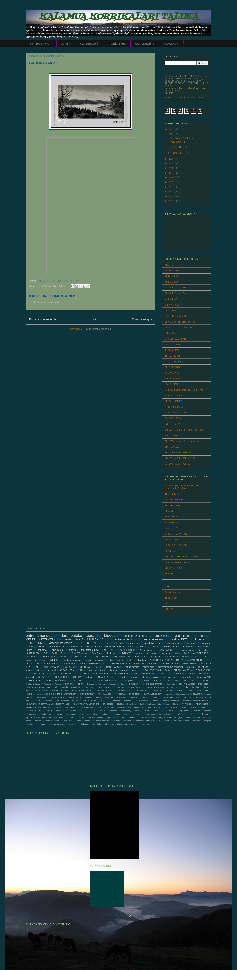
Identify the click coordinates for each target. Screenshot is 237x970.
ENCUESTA (121, 687)
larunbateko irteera (78, 635)
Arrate (205, 680)
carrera (134, 643)
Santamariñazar (87, 707)
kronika (199, 639)
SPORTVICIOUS (172, 447)
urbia (107, 724)
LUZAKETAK (170, 551)
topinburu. (41, 724)
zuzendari (51, 670)
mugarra (117, 721)
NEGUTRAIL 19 (46, 704)
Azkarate (136, 670)
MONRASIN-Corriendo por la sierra (184, 390)
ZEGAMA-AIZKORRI (174, 568)
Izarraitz (163, 673)
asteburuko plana (71, 660)
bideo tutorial (71, 714)
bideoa (110, 635)
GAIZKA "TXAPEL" (174, 344)
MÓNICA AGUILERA (174, 395)
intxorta (72, 650)
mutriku (127, 721)
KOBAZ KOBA (75, 697)
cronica (106, 643)
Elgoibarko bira (100, 673)
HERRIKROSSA (171, 516)
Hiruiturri (39, 694)
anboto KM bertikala (202, 711)
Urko (44, 660)
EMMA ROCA (170, 333)
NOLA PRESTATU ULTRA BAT (86, 704)
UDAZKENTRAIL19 (107, 677)
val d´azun (60, 680)
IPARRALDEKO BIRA (153, 694)
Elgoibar (153, 663)
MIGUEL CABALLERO (174, 378)
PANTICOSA (187, 704)
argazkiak (161, 635)
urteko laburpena (119, 724)
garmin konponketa (96, 717)
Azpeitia (47, 684)
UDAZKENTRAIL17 (34, 711)
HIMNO (29, 694)
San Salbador (71, 707)
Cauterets (170, 684)
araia (44, 714)
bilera (95, 714)
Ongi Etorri (131, 704)
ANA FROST (170, 265)
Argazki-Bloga (116, 43)
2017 (172, 173)
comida (87, 660)
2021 (172, 134)
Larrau (191, 673)
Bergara (101, 684)
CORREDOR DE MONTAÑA (176, 545)
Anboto (155, 646)
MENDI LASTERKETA (40, 639)
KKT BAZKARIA (51, 667)
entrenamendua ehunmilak (170, 667)
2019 (172, 163)
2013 (172, 191)
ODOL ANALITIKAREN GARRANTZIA (181, 556)
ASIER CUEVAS (51, 663)
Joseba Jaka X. (41, 697)
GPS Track (188, 646)
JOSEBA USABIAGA (174, 361)
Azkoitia (64, 656)
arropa (138, 653)
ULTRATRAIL (72, 711)
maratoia (86, 646)
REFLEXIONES (42, 707)
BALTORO (69, 684)
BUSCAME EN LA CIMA (175, 293)
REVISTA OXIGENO (174, 499)
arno (51, 714)
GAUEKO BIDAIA (169, 663)
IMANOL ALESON (105, 694)
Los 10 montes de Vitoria (67, 701)
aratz (123, 677)
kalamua (191, 643)
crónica (181, 714)
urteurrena (134, 724)
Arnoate (113, 670)
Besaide (112, 684)
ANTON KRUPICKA (173, 270)
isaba (110, 660)
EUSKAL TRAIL (172, 539)
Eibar (98, 646)
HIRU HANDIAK (100, 656)
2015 (172, 182)
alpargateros (185, 711)
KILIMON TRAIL (58, 697)
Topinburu (111, 653)
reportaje (121, 660)
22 (138, 680)
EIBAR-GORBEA (104, 687)
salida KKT (179, 639)
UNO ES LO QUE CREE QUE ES (180, 458)
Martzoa (127, 701)
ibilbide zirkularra (136, 635)
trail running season (57, 724)
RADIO (29, 707)
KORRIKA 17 (177, 673)
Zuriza (29, 650)
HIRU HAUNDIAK (121, 656)
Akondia (143, 646)
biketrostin (84, 714)
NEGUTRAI (31, 704)
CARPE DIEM (171, 299)
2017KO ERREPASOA (106, 680)
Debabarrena (44, 687)
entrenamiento (124, 639)
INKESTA (121, 694)
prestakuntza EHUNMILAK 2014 (84, 639)
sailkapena (203, 667)
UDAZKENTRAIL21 (54, 711)
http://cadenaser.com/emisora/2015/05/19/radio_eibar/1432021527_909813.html (156, 717)
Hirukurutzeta (148, 673)
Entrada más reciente (43, 319)
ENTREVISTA (135, 687)
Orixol (166, 704)
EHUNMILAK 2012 (98, 663)
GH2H (179, 690)
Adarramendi (70, 663)
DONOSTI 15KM (153, 670)
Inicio (94, 319)
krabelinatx (68, 721)
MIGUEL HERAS (172, 384)
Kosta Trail (121, 697)
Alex (185, 680)
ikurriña (196, 717)
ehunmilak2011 (57, 646)
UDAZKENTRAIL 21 (180, 147)
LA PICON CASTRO (150, 697)
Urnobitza (113, 711)
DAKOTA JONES (172, 305)
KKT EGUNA (69, 667)
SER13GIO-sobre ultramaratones (182, 441)
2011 (172, 201)
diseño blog (148, 667)
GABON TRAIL (80, 656)
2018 (172, 168)
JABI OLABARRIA (196, 694)
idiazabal (99, 660)
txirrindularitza (84, 724)
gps (109, 717)
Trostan (184, 707)
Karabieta (109, 697)
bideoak (145, 677)
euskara (80, 717)
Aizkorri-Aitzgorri (48, 656)
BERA (80, 684)
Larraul (49, 701)
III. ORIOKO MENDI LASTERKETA (61, 694)
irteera (73, 646)
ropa (187, 721)
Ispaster (169, 694)
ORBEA (120, 704)
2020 (172, 159)
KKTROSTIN (34, 643)
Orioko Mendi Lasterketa (150, 704)
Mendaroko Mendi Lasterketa (195, 701)
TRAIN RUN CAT (172, 494)
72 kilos (146, 680)
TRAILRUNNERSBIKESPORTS (178, 452)
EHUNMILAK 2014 (121, 663)
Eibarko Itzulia (187, 650)
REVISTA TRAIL (172, 505)
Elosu (45, 690)
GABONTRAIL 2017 (103, 690)
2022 (172, 129)
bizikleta (156, 677)
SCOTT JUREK (171, 435)
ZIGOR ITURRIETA (152, 711)
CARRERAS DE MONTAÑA (176, 534)
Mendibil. (30, 677)
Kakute (88, 697)
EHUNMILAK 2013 (165, 650)
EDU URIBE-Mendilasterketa (180, 322)
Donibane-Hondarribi (71, 687)
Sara (99, 707)
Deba (167, 670)
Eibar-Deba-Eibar (192, 687)
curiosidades (186, 677)
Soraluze (120, 707)
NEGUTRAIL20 (62, 704)
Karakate (203, 646)
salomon (196, 721)
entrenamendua (39, 635)
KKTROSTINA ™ (41, 43)
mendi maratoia (103, 721)
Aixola (177, 680)
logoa (131, 646)
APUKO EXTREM (126, 650)
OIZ (46, 653)
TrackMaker (171, 598)
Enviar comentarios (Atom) (98, 329)
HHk (206, 690)
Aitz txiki (168, 680)
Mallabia (116, 701)
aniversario (33, 714)
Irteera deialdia (189, 663)
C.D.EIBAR (133, 684)
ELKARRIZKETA (68, 673)
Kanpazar (155, 656)
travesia (29, 670)
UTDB (83, 711)
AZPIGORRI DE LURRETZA (177, 287)
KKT (38, 667)
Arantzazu (195, 680)
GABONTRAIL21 (56, 286)
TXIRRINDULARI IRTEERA (68, 677)
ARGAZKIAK (171, 43)
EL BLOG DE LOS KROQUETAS (179, 327)
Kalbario (97, 697)
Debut (56, 687)
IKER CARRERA (87, 694)
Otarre (175, 704)
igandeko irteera (152, 643)
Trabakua (89, 677)
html (116, 717)
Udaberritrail (32, 660)
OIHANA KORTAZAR (174, 407)
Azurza (58, 684)
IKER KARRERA (172, 350)
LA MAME (133, 697)
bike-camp (57, 650)
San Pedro (97, 653)
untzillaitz (97, 724)
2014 (172, 187)
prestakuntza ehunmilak (144, 721)
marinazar (165, 653)
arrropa (133, 677)
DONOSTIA (31, 687)
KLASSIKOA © (89, 43)
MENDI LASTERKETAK (90, 667)
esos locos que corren (63, 717)
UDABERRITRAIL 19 (199, 707)
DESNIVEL (170, 511)
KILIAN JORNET (172, 373)
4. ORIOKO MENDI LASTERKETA (166, 660)
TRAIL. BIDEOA (153, 707)
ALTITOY (108, 650)
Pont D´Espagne (79, 653)
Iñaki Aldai (180, 694)
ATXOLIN (157, 680)
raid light (177, 721)
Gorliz (198, 690)
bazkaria (42, 650)
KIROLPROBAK (171, 522)
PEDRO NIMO (202, 704)
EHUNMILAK (170, 573)
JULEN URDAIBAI (173, 367)
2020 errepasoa (126, 680)
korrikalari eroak (53, 721)
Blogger (129, 915)
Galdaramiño (174, 643)
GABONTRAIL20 (123, 690)
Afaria (82, 670)
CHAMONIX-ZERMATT (152, 684)
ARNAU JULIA (171, 276)
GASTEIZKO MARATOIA (162, 690)
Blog (122, 684)
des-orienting (192, 714)
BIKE (82, 663)
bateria (59, 714)
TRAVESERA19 (170, 707)
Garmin (189, 690)
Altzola (92, 670)
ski (130, 660)
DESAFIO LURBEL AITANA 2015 (193, 684)
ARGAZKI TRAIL (68, 670)
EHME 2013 (89, 687)
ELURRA (84, 673)
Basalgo (90, 684)
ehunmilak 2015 (203, 677)
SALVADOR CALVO (173, 418)
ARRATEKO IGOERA (197, 660)
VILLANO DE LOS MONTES (177, 464)
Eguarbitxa (139, 663)
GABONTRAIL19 (120, 673)
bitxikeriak (105, 714)
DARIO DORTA (171, 310)
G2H (89, 690)
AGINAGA (31, 656)
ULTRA (185, 656)
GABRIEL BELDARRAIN (175, 339)
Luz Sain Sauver (88, 701)
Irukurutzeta (141, 656)
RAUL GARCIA (113, 667)
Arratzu (124, 670)
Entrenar (65, 690)
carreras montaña (153, 714)
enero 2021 (177, 153)
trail (49, 680)
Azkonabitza (146, 650)
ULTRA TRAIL (201, 656)
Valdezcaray (126, 711)
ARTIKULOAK (32, 663)
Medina (154, 701)
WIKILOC (169, 609)
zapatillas (146, 724)
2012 (172, 196)
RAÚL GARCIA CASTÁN (175, 412)
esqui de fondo (36, 680)
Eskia (42, 646)
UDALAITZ (126, 653)
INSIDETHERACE (172, 356)
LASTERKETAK (171, 528)
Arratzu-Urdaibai (33, 684)
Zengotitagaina (132, 667)
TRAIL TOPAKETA (135, 707)
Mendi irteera (182, 635)
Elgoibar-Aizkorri (33, 690)
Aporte (103, 670)
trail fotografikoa (90, 650)
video (177, 653)
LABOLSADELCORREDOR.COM (177, 697)
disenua (205, 714)
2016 (172, 177)
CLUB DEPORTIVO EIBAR (177, 562)
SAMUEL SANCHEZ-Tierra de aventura (184, 430)
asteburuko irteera (60, 643)
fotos (202, 635)
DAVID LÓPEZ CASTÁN (175, 316)
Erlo (74, 690)
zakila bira (141, 660)
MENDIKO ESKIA (114, 646)
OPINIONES (108, 704)
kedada (120, 643)
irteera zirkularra (153, 639)
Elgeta (205, 687)
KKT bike (203, 650)
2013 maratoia (79, 680)
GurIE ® (66, 43)
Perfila (64, 653)
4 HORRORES (200, 653)
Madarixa (203, 673)
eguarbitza (30, 717)
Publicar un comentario (46, 302)
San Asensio (171, 656)
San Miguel (57, 707)
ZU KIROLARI (170, 711)
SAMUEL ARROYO (172, 424)
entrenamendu (44, 717)
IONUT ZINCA (134, 694)
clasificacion (170, 677)
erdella (190, 667)
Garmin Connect (173, 592)
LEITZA (39, 701)
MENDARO (104, 701)
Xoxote (138, 711)
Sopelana (109, 707)
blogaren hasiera (120, 714)
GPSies (168, 603)
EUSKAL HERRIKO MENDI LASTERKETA (163, 687)
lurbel (79, 721)
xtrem (40, 670)
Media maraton (141, 701)
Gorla (135, 673)
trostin (72, 724)
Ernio (81, 690)
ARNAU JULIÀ (171, 282)
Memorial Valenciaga (170, 701)
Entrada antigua (142, 319)
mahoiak (88, 721)
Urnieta (102, 711)
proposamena (165, 721)
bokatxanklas (136, 714)
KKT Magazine (144, 43)
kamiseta (38, 721)
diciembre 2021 (180, 138)
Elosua (55, 690)
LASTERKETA (33, 653)
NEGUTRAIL (44, 677)
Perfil (54, 653)
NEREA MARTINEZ (173, 401)
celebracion (169, 714)
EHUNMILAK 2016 (183, 670)
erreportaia (151, 653)
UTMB (92, 711)
